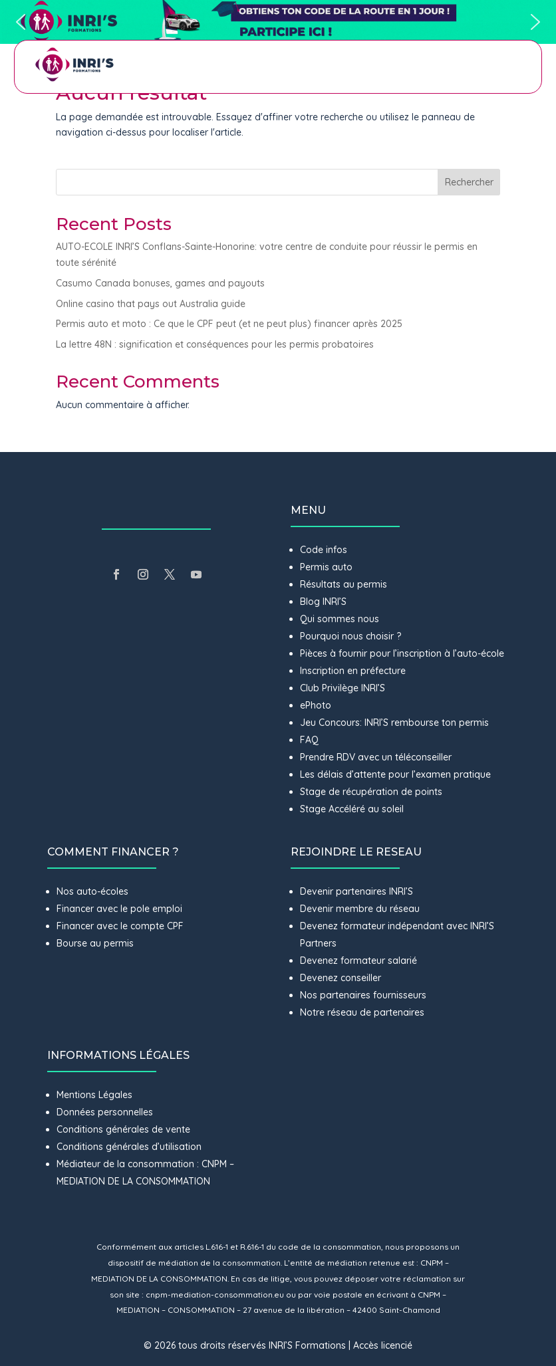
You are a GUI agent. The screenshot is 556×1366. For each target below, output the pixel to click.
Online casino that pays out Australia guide (150, 304)
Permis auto (326, 567)
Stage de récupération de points (371, 792)
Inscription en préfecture (353, 671)
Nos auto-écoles (92, 891)
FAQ (309, 740)
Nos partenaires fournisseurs (363, 995)
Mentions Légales (94, 1095)
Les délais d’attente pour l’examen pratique (395, 774)
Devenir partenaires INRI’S (356, 891)
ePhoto (315, 705)
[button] (278, 22)
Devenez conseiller (340, 978)
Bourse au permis (95, 943)
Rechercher (469, 182)
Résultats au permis (343, 584)
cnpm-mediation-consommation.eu (215, 1295)
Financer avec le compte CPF (120, 926)
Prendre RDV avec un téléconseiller (376, 757)
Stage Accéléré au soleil (352, 809)
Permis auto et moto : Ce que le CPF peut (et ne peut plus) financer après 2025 (229, 324)
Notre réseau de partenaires (362, 1012)
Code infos (323, 550)
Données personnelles (105, 1112)
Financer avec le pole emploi (119, 909)
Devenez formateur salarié (358, 961)
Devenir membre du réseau (360, 909)
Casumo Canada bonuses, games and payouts (160, 283)
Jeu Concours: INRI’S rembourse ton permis (394, 723)
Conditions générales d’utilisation (129, 1147)
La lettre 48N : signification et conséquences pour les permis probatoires (216, 344)
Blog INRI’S (323, 602)
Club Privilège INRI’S (342, 688)
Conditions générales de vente (123, 1129)
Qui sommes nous (339, 619)
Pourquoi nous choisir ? (352, 636)
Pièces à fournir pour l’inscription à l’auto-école (402, 653)
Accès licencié (382, 1345)
